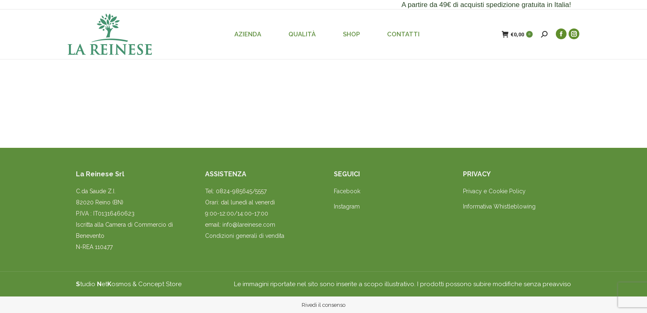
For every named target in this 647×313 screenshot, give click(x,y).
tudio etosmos (103, 284)
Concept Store (160, 284)
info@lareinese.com (248, 224)
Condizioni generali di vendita (244, 235)
